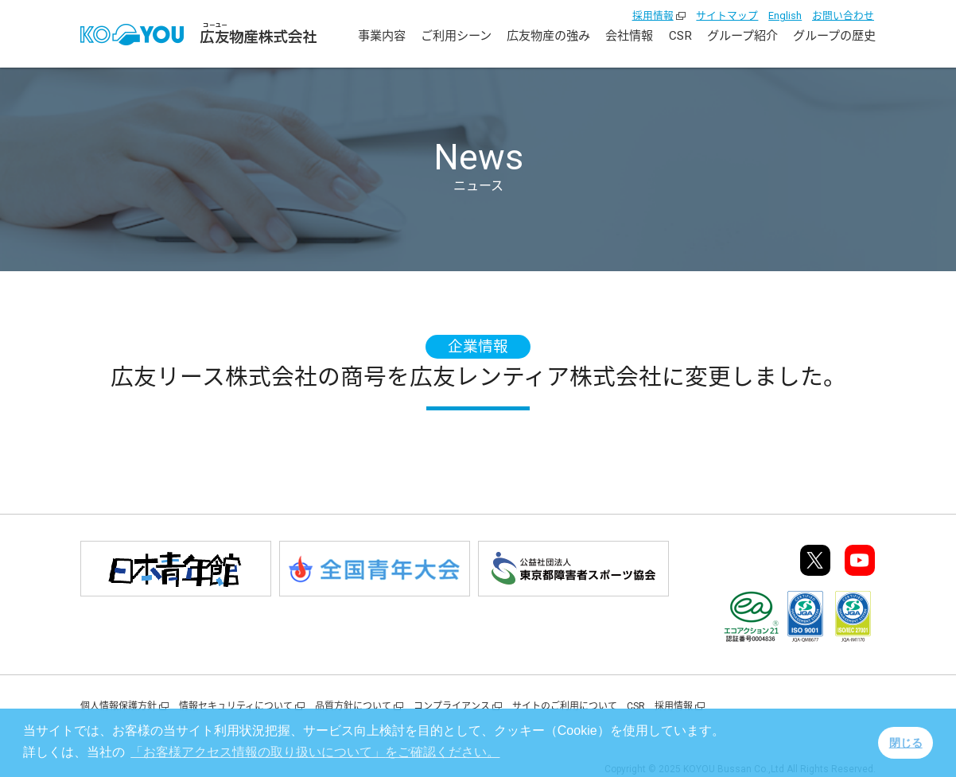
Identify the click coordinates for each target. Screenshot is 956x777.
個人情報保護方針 (118, 706)
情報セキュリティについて (236, 706)
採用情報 (653, 15)
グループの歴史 (834, 36)
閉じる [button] (906, 742)
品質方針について (353, 706)
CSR (680, 36)
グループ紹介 (742, 36)
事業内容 (382, 36)
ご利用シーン (456, 36)
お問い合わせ (843, 15)
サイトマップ (727, 15)
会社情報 (629, 36)
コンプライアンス (452, 706)
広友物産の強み (548, 36)
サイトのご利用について (564, 706)
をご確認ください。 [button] (314, 752)
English (785, 15)
